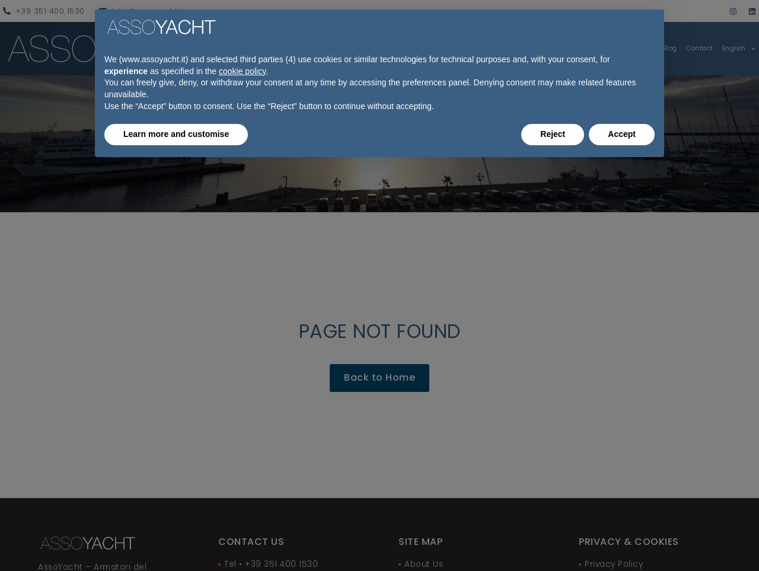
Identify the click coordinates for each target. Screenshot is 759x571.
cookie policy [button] (242, 71)
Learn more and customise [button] (176, 134)
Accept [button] (622, 134)
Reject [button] (552, 134)
